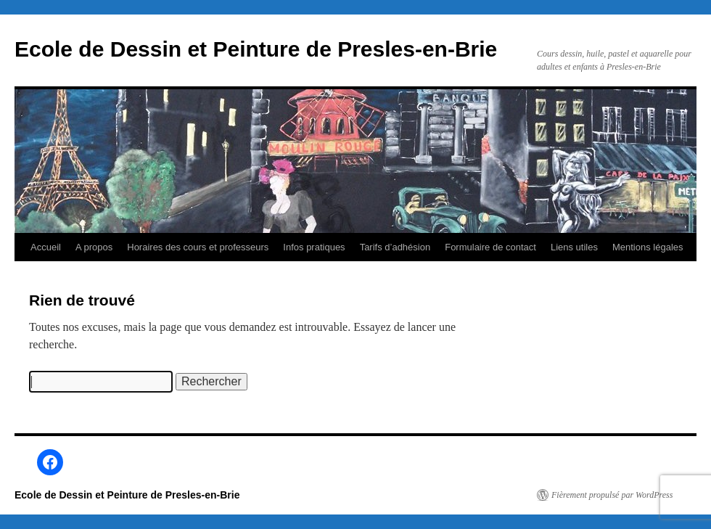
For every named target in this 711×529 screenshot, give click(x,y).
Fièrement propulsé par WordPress (612, 495)
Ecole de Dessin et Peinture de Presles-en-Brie (256, 49)
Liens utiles (574, 247)
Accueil (45, 247)
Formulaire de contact (490, 247)
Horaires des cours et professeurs (197, 247)
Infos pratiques (314, 247)
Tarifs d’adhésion (395, 247)
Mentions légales (647, 247)
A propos (93, 247)
